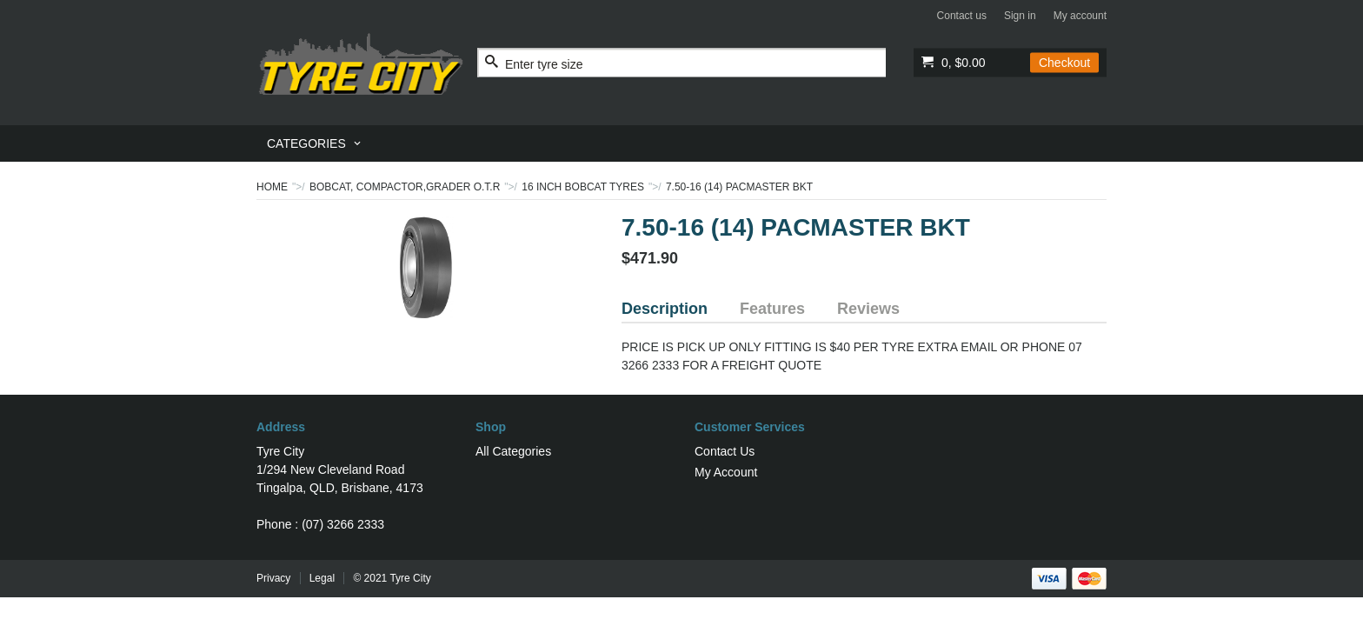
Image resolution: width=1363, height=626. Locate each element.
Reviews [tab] (868, 308)
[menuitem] (315, 143)
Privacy (273, 578)
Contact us (962, 15)
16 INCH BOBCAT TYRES (583, 187)
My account (1080, 15)
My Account (726, 472)
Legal (322, 578)
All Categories (513, 451)
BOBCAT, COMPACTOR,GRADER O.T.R (404, 187)
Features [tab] (772, 308)
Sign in (1020, 15)
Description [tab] (665, 308)
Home (272, 187)
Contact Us (725, 451)
